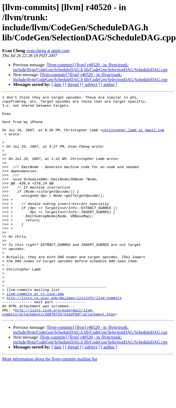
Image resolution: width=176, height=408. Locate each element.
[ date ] (58, 84)
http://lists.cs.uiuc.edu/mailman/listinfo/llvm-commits (64, 338)
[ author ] (109, 84)
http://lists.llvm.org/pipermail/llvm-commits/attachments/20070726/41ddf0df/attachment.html (58, 356)
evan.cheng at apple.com (47, 50)
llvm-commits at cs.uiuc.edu (35, 333)
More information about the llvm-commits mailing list (49, 403)
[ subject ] (91, 84)
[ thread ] (73, 84)
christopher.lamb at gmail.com (133, 137)
